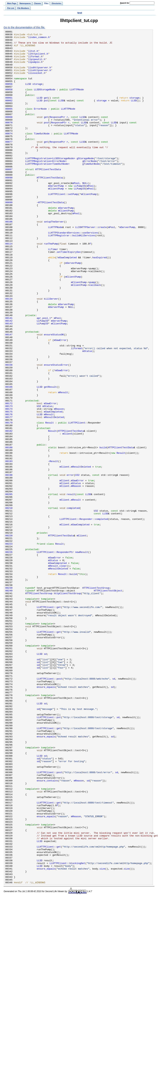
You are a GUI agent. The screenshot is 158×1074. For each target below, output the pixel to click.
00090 (8, 207)
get (46, 111)
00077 (8, 164)
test (79, 12)
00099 (8, 237)
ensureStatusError (56, 432)
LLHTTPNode (77, 101)
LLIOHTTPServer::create (91, 266)
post (46, 141)
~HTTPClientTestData (50, 237)
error (70, 564)
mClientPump (56, 220)
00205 (8, 587)
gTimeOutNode (91, 190)
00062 (8, 114)
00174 (8, 484)
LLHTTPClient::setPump (63, 227)
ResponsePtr (57, 134)
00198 (8, 564)
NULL (85, 213)
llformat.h (35, 62)
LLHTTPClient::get (49, 722)
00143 (8, 382)
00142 (8, 379)
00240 (8, 702)
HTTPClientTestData (48, 197)
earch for (125, 3)
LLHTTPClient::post (49, 808)
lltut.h (33, 55)
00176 (8, 491)
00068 (8, 134)
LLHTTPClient (76, 501)
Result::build (67, 683)
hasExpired (99, 303)
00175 (8, 488)
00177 (8, 494)
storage (37, 95)
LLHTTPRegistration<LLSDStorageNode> (50, 184)
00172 (8, 478)
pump (92, 332)
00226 (8, 656)
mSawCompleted (67, 303)
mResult (63, 465)
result (71, 587)
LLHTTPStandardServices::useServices (73, 273)
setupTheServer (54, 260)
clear (63, 673)
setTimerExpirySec (69, 296)
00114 (8, 286)
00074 (8, 154)
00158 (8, 432)
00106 (8, 260)
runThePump (51, 286)
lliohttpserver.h (39, 78)
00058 (8, 101)
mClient (67, 514)
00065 (8, 124)
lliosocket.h (36, 81)
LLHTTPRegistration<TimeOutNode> (47, 190)
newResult (81, 656)
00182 (8, 511)
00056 (8, 95)
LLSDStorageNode (44, 101)
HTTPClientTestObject (108, 702)
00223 (8, 646)
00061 (8, 111)
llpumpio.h (35, 68)
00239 (8, 699)
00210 (8, 603)
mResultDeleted (54, 494)
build (103, 531)
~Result (53, 547)
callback (95, 336)
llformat (76, 412)
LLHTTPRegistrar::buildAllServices (71, 276)
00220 (8, 636)
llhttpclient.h (38, 58)
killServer (51, 352)
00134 (8, 352)
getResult (50, 458)
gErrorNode (89, 187)
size (102, 1036)
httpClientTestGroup (67, 706)
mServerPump (56, 217)
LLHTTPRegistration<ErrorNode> (46, 187)
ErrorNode (40, 124)
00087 (8, 197)
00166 (8, 458)
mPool (75, 213)
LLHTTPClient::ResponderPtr (55, 656)
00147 (8, 395)
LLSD (28, 95)
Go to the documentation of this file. (24, 27)
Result (49, 501)
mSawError (60, 402)
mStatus (87, 415)
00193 (8, 547)
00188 (8, 531)
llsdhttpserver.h (39, 75)
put (46, 114)
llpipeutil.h (36, 65)
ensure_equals (46, 818)
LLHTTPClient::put (49, 854)
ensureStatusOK (54, 395)
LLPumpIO (79, 217)
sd (45, 778)
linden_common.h (39, 38)
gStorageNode (85, 184)
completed (73, 603)
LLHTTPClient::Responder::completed (84, 617)
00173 (8, 481)
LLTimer (53, 293)
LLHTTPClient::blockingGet (67, 1030)
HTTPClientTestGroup (95, 699)
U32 (39, 481)
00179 (8, 501)
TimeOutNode (42, 154)
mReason (59, 484)
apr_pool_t (44, 375)
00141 (8, 375)
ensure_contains (47, 930)
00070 (8, 141)
